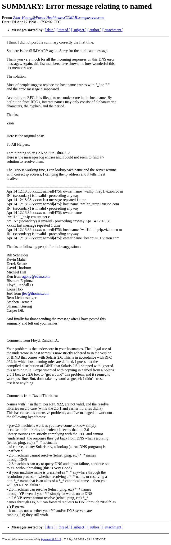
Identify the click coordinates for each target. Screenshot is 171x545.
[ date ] (50, 30)
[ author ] (94, 30)
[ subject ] (78, 30)
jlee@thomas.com (36, 293)
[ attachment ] (112, 30)
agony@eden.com (36, 276)
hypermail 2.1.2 (51, 539)
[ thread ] (63, 30)
